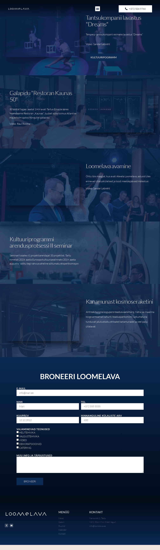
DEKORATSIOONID (30, 444)
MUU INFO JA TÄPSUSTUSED (34, 455)
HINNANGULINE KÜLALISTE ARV (101, 415)
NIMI (20, 402)
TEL (83, 402)
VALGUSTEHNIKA (29, 436)
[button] (97, 8)
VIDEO (23, 440)
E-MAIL (21, 388)
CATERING (25, 447)
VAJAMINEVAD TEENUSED (33, 429)
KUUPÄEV (23, 415)
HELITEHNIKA (27, 432)
